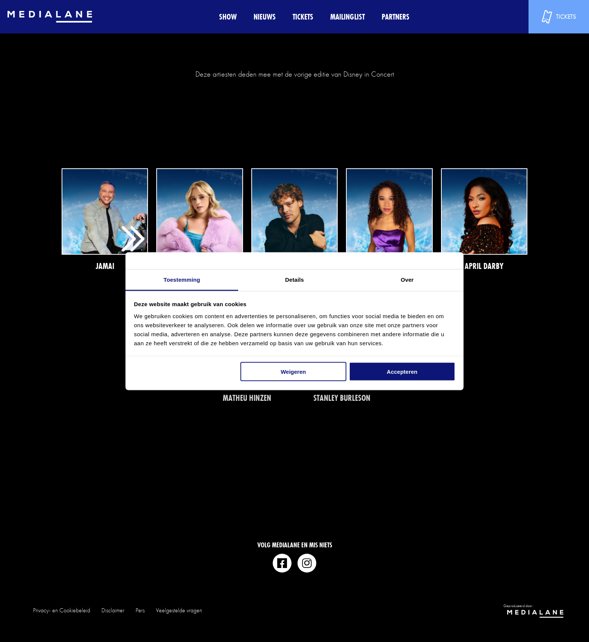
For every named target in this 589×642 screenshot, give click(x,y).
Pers (140, 610)
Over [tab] (407, 279)
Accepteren (402, 372)
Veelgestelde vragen (179, 610)
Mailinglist (347, 16)
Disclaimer (112, 610)
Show (228, 16)
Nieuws (265, 16)
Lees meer (105, 219)
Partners (395, 16)
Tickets (303, 16)
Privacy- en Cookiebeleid (61, 610)
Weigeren (293, 372)
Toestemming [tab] (181, 279)
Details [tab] (294, 279)
